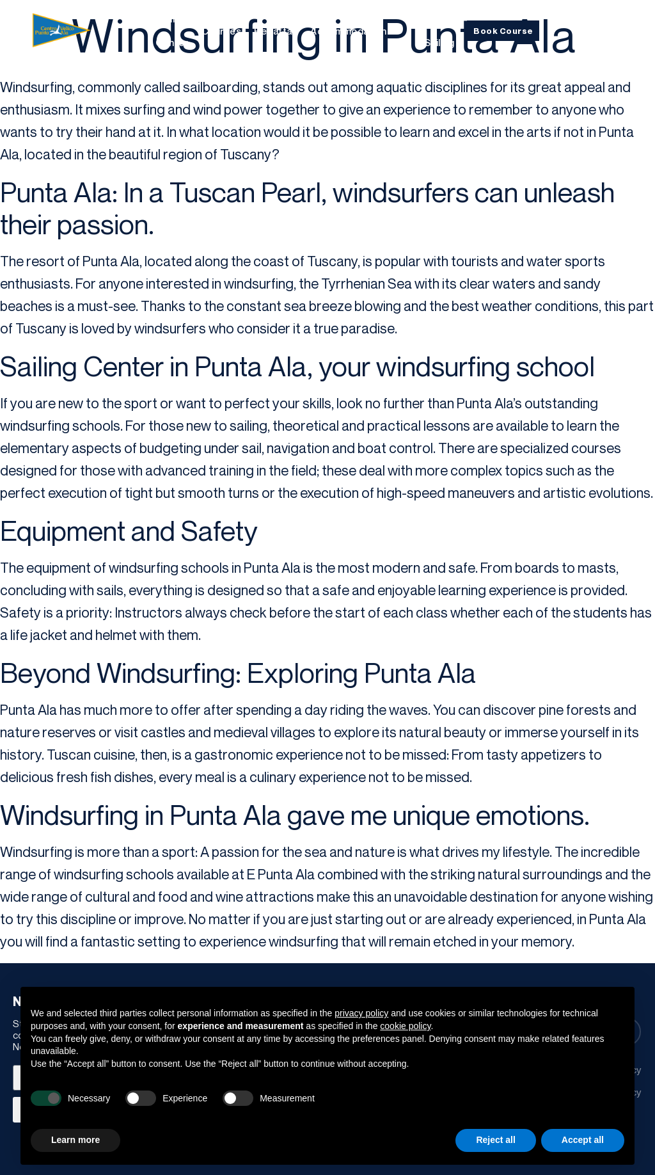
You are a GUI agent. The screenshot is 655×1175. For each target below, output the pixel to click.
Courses (221, 30)
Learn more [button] (75, 1140)
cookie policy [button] (405, 1026)
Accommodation (348, 30)
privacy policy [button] (361, 1013)
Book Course (503, 31)
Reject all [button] (495, 1140)
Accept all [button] (583, 1140)
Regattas (275, 30)
